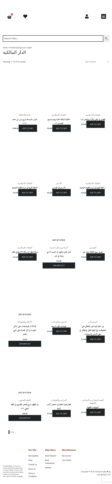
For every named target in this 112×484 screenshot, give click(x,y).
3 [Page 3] (11, 432)
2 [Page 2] (10, 432)
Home (5, 47)
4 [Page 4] (13, 432)
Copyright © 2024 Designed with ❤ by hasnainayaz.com (96, 473)
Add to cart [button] (27, 128)
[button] (103, 16)
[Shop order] (96, 62)
